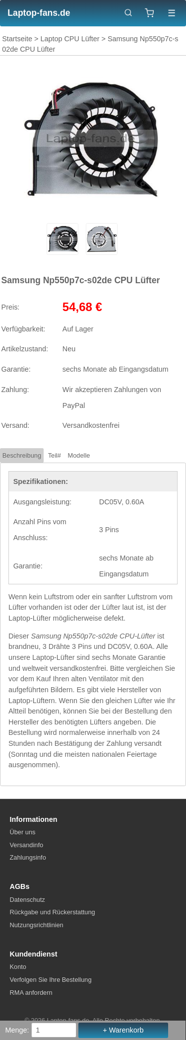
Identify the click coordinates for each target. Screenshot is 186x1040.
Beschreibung (21, 455)
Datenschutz (27, 899)
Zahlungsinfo (28, 857)
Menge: (17, 1030)
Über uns (23, 832)
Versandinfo (27, 845)
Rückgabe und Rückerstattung (52, 912)
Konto (18, 966)
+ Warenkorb (123, 1030)
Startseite (17, 39)
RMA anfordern (31, 992)
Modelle (79, 455)
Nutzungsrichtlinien (36, 925)
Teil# (54, 455)
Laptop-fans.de (38, 13)
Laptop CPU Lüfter (69, 39)
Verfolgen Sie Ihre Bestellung (51, 979)
